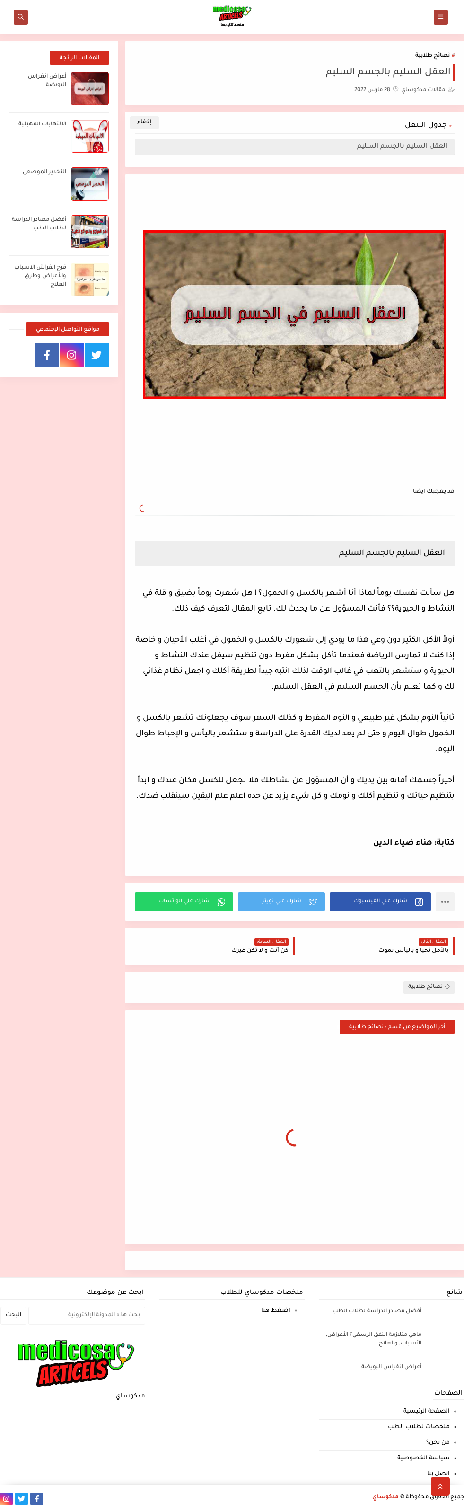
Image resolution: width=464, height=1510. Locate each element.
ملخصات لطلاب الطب (419, 1427)
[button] (380, 901)
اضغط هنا (275, 1311)
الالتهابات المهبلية (42, 125)
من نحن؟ (438, 1443)
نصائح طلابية (432, 56)
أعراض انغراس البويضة (391, 1367)
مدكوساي (385, 1497)
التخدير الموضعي (44, 172)
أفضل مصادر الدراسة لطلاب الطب (377, 1312)
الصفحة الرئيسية (426, 1411)
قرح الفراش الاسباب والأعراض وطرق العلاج (40, 276)
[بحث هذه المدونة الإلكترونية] (86, 1316)
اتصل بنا (438, 1474)
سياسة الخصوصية (423, 1458)
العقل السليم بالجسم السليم (402, 146)
